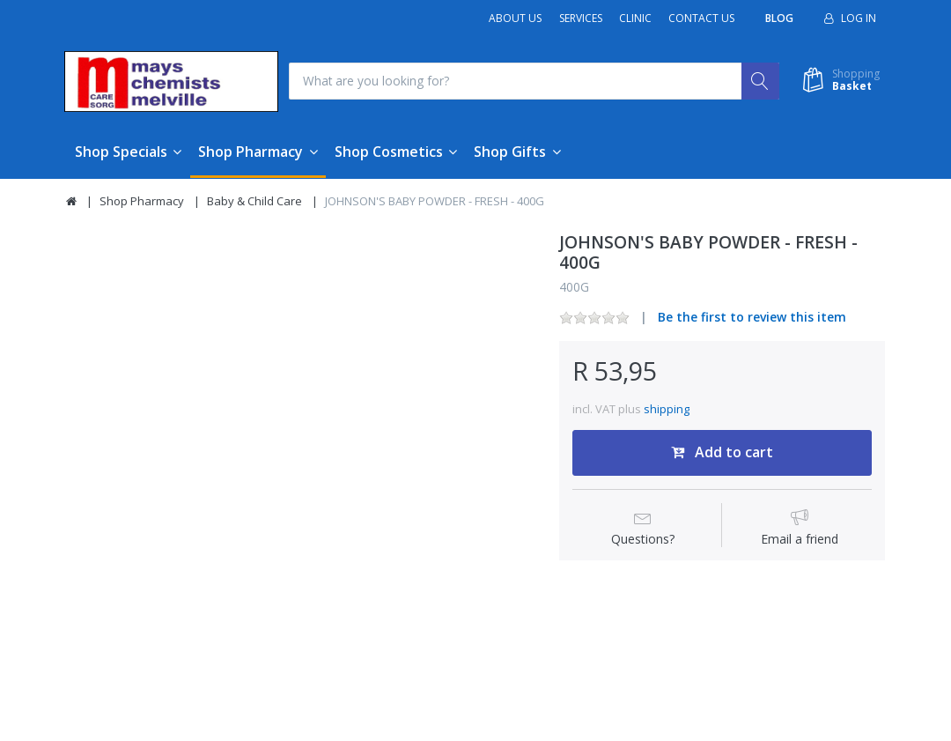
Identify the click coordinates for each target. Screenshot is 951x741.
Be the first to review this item (752, 317)
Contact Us (701, 18)
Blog (779, 18)
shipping (666, 409)
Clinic (635, 18)
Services (580, 18)
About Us (515, 18)
